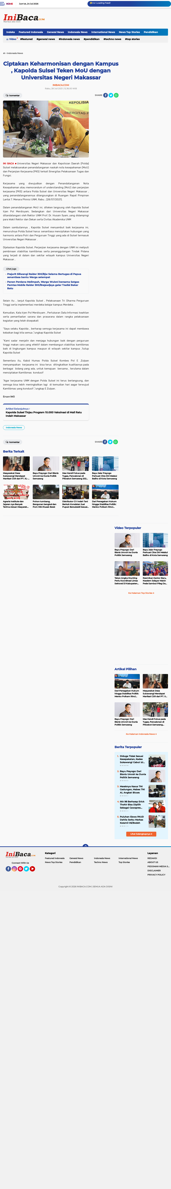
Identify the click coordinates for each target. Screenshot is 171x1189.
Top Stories (133, 39)
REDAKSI (152, 858)
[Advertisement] (107, 18)
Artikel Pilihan (125, 669)
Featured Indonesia (31, 32)
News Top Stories (129, 32)
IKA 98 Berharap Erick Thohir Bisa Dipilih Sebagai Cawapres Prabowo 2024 (132, 804)
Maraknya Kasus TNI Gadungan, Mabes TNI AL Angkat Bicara (132, 789)
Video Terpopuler (128, 528)
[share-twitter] (111, 95)
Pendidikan (151, 32)
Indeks (10, 32)
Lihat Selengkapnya (141, 834)
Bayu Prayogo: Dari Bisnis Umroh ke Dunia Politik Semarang (126, 552)
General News (55, 32)
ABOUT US (152, 862)
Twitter (28, 870)
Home (9, 3)
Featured (27, 39)
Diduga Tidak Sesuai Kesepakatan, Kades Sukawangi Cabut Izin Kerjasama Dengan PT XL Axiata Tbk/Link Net (133, 759)
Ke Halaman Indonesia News (141, 734)
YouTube (35, 870)
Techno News (113, 39)
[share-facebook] (105, 95)
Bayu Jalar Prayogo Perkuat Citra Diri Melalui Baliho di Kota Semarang (155, 552)
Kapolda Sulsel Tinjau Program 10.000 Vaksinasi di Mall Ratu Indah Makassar (44, 414)
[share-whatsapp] (116, 95)
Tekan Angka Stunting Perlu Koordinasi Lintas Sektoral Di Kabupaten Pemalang (126, 581)
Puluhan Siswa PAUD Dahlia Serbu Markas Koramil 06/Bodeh (132, 819)
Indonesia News (77, 32)
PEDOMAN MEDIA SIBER (159, 866)
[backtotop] (85, 847)
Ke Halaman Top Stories (141, 593)
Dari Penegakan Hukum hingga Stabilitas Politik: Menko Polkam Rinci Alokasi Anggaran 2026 (127, 693)
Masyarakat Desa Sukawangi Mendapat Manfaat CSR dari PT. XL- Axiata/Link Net (155, 693)
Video (12, 39)
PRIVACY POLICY (156, 874)
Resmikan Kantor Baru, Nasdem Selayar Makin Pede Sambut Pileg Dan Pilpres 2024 (155, 581)
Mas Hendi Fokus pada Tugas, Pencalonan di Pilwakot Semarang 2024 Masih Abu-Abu (154, 722)
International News (103, 32)
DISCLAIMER (154, 870)
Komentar (13, 95)
